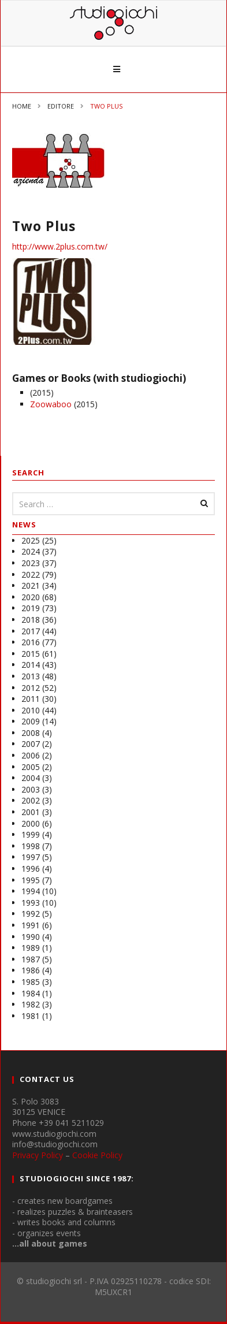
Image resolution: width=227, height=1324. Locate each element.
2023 (30, 562)
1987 (30, 959)
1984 (30, 993)
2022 (30, 574)
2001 (30, 811)
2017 (30, 631)
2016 (30, 642)
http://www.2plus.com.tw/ (59, 246)
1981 (30, 1015)
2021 (30, 585)
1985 (30, 981)
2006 (30, 755)
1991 (30, 925)
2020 (30, 597)
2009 (30, 721)
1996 (30, 868)
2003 (30, 789)
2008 (30, 732)
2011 (30, 698)
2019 (30, 608)
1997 (30, 856)
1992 (30, 913)
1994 (30, 891)
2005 (30, 766)
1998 (30, 845)
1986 (30, 970)
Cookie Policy (97, 1155)
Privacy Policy (37, 1155)
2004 (30, 777)
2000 (30, 823)
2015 (30, 653)
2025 (30, 540)
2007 (30, 743)
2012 (30, 687)
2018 (30, 619)
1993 (30, 902)
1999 (30, 834)
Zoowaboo (51, 404)
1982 (30, 1004)
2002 (30, 800)
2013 (30, 676)
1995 (30, 880)
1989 (30, 947)
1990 (30, 936)
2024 (30, 551)
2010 (30, 710)
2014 (30, 664)
